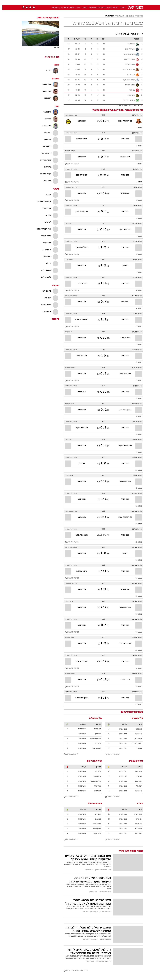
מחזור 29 (136, 632)
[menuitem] (122, 2)
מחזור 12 (137, 326)
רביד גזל (95, 743)
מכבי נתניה (107, 16)
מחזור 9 (137, 272)
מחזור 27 (136, 596)
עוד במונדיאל (54, 8)
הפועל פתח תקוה (79, 247)
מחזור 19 (137, 452)
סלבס (100, 2)
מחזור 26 (136, 578)
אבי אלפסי (136, 824)
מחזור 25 (136, 560)
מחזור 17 (137, 416)
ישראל (54, 47)
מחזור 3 (137, 164)
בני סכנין (123, 265)
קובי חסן (95, 819)
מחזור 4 (137, 182)
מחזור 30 (136, 650)
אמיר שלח (136, 781)
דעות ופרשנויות (92, 8)
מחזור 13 (137, 344)
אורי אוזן (137, 748)
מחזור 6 (137, 218)
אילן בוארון (136, 771)
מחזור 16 (137, 398)
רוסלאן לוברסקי (134, 744)
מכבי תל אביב (123, 157)
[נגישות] (3, 2)
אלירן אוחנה (94, 829)
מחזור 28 (136, 614)
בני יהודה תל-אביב (123, 121)
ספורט (115, 2)
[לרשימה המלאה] (121, 754)
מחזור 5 (137, 200)
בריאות (78, 2)
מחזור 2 (137, 146)
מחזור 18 (137, 434)
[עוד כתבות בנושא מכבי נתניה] (101, 970)
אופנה (51, 2)
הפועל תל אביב (79, 175)
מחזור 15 (137, 380)
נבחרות (102, 8)
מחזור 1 (137, 128)
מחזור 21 (137, 488)
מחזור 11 (137, 308)
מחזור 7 (137, 236)
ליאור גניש (95, 791)
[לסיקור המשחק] (69, 164)
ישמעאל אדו (136, 739)
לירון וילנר (136, 729)
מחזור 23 (136, 524)
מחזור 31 (137, 668)
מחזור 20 (136, 470)
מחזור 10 (136, 290)
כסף (92, 2)
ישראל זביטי (136, 814)
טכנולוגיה (60, 2)
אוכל (86, 2)
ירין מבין (82, 8)
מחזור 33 (136, 704)
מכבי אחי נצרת (79, 283)
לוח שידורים (111, 8)
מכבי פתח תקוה (123, 229)
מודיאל (138, 16)
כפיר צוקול (94, 833)
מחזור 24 (136, 542)
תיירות (70, 2)
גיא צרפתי (136, 734)
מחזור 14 (137, 362)
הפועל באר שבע (79, 211)
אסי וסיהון (136, 819)
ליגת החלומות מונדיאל (69, 8)
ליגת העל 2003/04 (123, 16)
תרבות (107, 2)
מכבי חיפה (123, 302)
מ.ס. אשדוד (122, 193)
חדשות (124, 2)
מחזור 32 (136, 686)
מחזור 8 (137, 254)
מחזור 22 (136, 506)
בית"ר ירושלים (79, 139)
